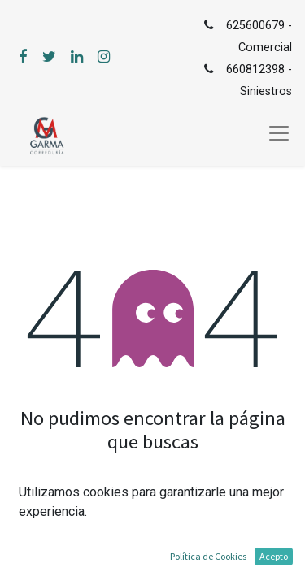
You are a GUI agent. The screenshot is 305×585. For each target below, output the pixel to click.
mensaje (191, 496)
